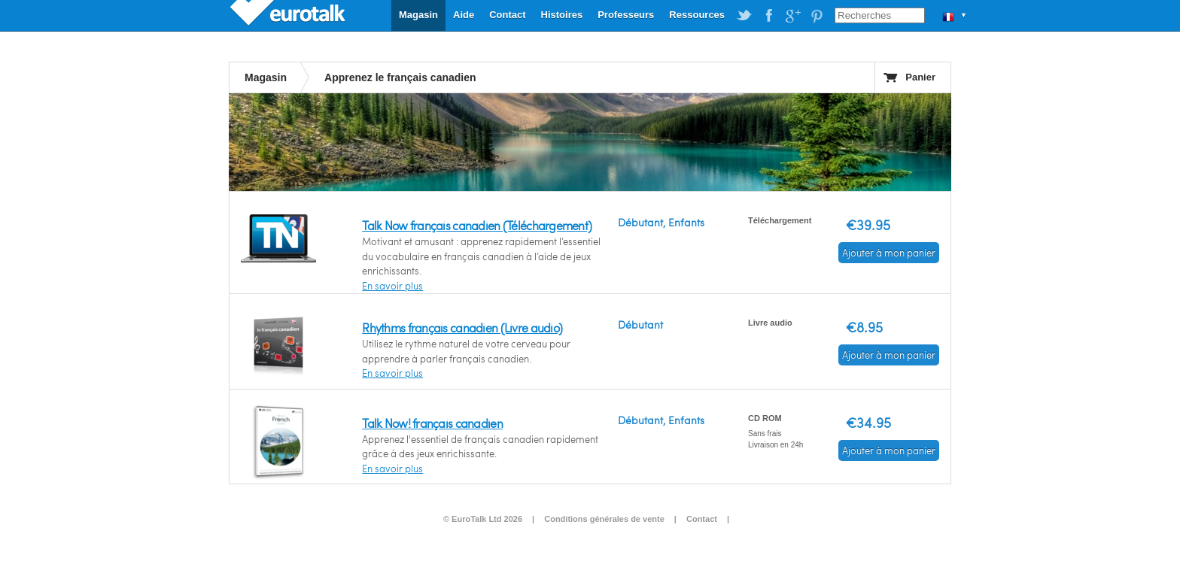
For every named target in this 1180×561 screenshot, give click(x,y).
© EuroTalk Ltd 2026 (482, 518)
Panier (920, 77)
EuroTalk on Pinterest (816, 16)
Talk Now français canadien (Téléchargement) (477, 225)
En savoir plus (392, 286)
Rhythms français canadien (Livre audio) (462, 327)
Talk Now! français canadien (432, 423)
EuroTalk (289, 15)
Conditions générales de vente (604, 518)
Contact (507, 14)
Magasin (418, 14)
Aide (463, 14)
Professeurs (626, 14)
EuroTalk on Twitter (744, 16)
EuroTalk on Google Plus (792, 16)
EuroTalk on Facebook (768, 16)
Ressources (697, 14)
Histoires (562, 14)
